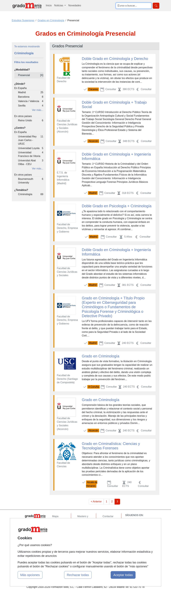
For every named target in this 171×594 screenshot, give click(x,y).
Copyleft (107, 534)
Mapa (55, 516)
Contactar (107, 516)
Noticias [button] (59, 5)
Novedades (74, 5)
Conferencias (84, 532)
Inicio (49, 5)
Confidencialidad (111, 522)
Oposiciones (84, 548)
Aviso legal (108, 528)
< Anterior (96, 501)
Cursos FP (83, 526)
